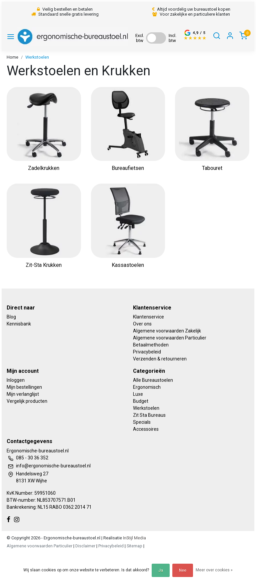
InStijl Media (134, 537)
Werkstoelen (37, 57)
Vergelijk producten (27, 401)
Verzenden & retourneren (160, 358)
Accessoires (146, 429)
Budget (140, 401)
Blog (11, 316)
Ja (160, 570)
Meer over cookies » (214, 570)
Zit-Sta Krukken (44, 265)
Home (12, 57)
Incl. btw (172, 38)
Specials (142, 422)
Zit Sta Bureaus (149, 415)
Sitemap (134, 545)
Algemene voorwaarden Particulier (169, 337)
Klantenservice (148, 316)
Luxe (138, 394)
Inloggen (16, 380)
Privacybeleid (147, 351)
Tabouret (212, 168)
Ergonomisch (147, 387)
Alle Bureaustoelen (153, 380)
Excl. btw (139, 38)
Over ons (142, 323)
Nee (182, 570)
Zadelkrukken (43, 168)
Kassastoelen (128, 265)
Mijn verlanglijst (23, 394)
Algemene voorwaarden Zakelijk (167, 330)
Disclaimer (85, 545)
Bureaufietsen (128, 168)
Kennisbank (19, 323)
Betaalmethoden (151, 344)
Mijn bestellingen (24, 387)
